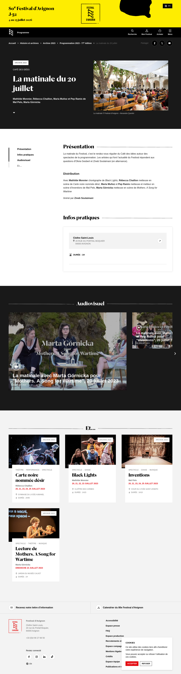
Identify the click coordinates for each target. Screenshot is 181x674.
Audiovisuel (23, 160)
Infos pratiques (25, 155)
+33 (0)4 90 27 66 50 (35, 638)
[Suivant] (175, 353)
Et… (19, 166)
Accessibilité (112, 620)
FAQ (108, 631)
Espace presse (113, 626)
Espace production (115, 636)
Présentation (24, 149)
